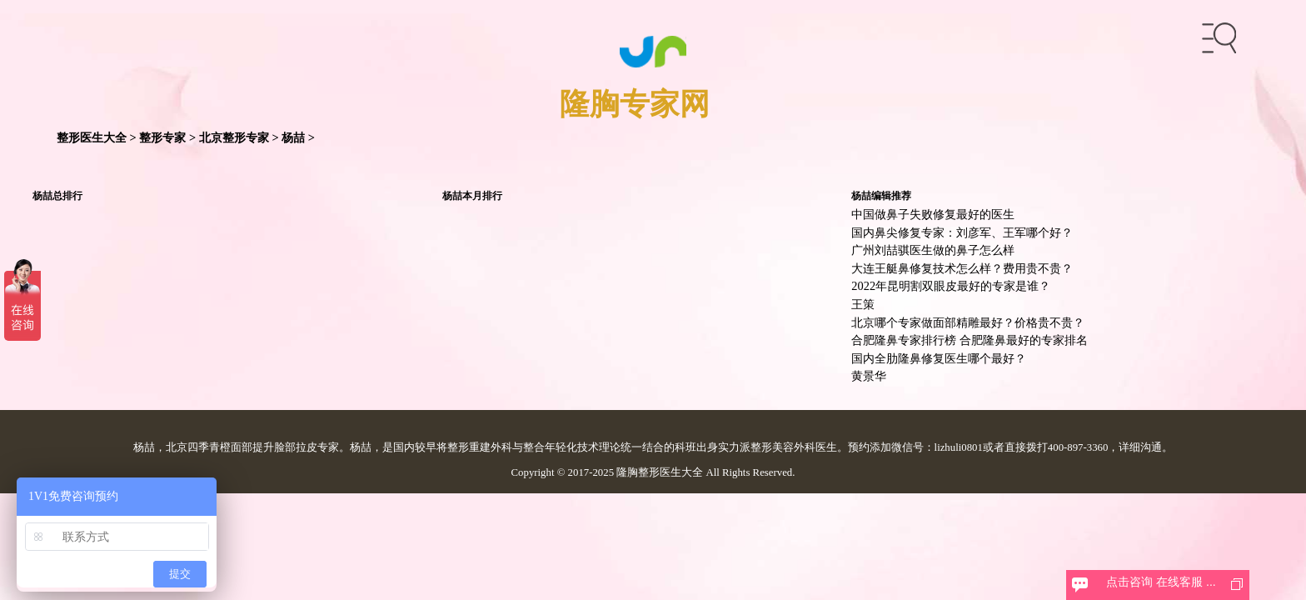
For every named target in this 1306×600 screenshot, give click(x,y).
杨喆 (293, 137)
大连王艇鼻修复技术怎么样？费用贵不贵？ (962, 268)
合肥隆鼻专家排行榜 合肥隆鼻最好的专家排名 (969, 340)
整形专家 (162, 137)
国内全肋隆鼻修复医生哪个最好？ (938, 358)
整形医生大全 (92, 137)
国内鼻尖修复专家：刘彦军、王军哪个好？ (962, 232)
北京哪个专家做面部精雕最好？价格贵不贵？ (967, 322)
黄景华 (868, 375)
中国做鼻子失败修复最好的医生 (932, 214)
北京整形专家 (234, 137)
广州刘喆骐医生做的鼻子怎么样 (932, 250)
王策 (863, 304)
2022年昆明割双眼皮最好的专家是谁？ (950, 285)
